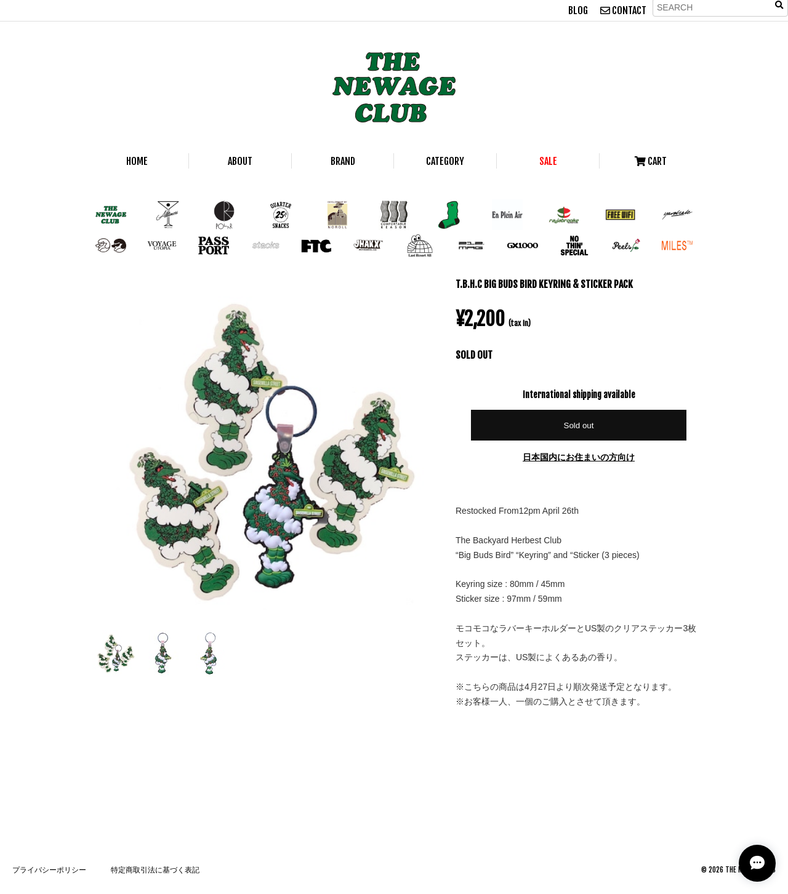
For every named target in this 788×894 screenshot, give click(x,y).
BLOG (578, 10)
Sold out (579, 425)
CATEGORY (445, 161)
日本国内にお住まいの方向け (579, 457)
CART (651, 161)
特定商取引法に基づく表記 (155, 869)
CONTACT (623, 10)
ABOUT (240, 161)
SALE (548, 161)
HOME (137, 161)
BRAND (343, 161)
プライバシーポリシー (49, 869)
